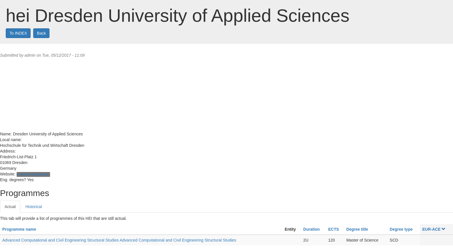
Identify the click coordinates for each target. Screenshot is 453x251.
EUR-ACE (434, 229)
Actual (10, 206)
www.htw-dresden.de (33, 174)
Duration (311, 229)
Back (41, 33)
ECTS (333, 229)
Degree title (357, 229)
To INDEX (18, 33)
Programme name (19, 229)
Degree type (401, 229)
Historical (33, 206)
